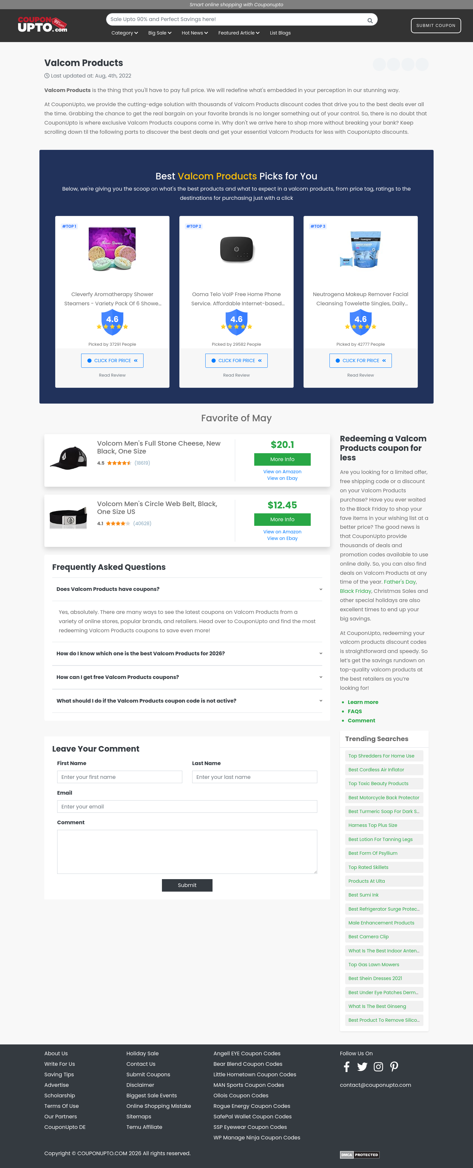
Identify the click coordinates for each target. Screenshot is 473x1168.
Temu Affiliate (144, 1127)
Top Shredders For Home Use (382, 756)
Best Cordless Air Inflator (376, 769)
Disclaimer (140, 1085)
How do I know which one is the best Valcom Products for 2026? (140, 653)
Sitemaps (138, 1116)
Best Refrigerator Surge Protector (386, 909)
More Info (282, 459)
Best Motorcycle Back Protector (384, 797)
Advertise (56, 1085)
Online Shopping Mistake (158, 1106)
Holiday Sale (142, 1053)
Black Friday (355, 591)
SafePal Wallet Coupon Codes (253, 1116)
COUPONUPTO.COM (102, 1153)
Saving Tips (59, 1074)
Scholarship (59, 1095)
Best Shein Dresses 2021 (375, 978)
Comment (70, 822)
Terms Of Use (61, 1106)
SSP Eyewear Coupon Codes (250, 1127)
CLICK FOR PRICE (112, 360)
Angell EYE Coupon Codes (247, 1053)
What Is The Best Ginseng (377, 1006)
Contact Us (140, 1064)
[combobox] (242, 19)
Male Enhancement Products (382, 923)
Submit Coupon (436, 26)
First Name (71, 763)
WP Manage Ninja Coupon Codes (257, 1137)
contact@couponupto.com (375, 1085)
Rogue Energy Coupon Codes (252, 1106)
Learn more (363, 702)
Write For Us (59, 1064)
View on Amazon (282, 471)
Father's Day (400, 582)
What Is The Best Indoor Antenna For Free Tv (398, 950)
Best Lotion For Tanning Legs (381, 839)
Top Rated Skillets (369, 867)
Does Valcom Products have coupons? (108, 589)
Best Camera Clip (369, 936)
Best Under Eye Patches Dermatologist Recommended (411, 992)
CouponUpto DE (65, 1127)
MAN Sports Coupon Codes (249, 1085)
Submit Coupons (148, 1074)
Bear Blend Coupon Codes (248, 1064)
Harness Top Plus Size (373, 825)
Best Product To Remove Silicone (386, 1020)
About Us (56, 1053)
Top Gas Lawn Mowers (374, 964)
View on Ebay (282, 478)
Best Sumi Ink (364, 895)
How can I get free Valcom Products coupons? (117, 677)
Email (64, 793)
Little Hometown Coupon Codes (255, 1074)
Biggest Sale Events (151, 1095)
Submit (187, 885)
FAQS (355, 711)
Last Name (206, 763)
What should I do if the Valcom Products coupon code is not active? (146, 701)
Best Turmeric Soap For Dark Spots (388, 811)
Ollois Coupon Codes (241, 1095)
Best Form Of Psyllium (373, 853)
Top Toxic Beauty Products (379, 783)
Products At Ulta (367, 881)
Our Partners (60, 1116)
